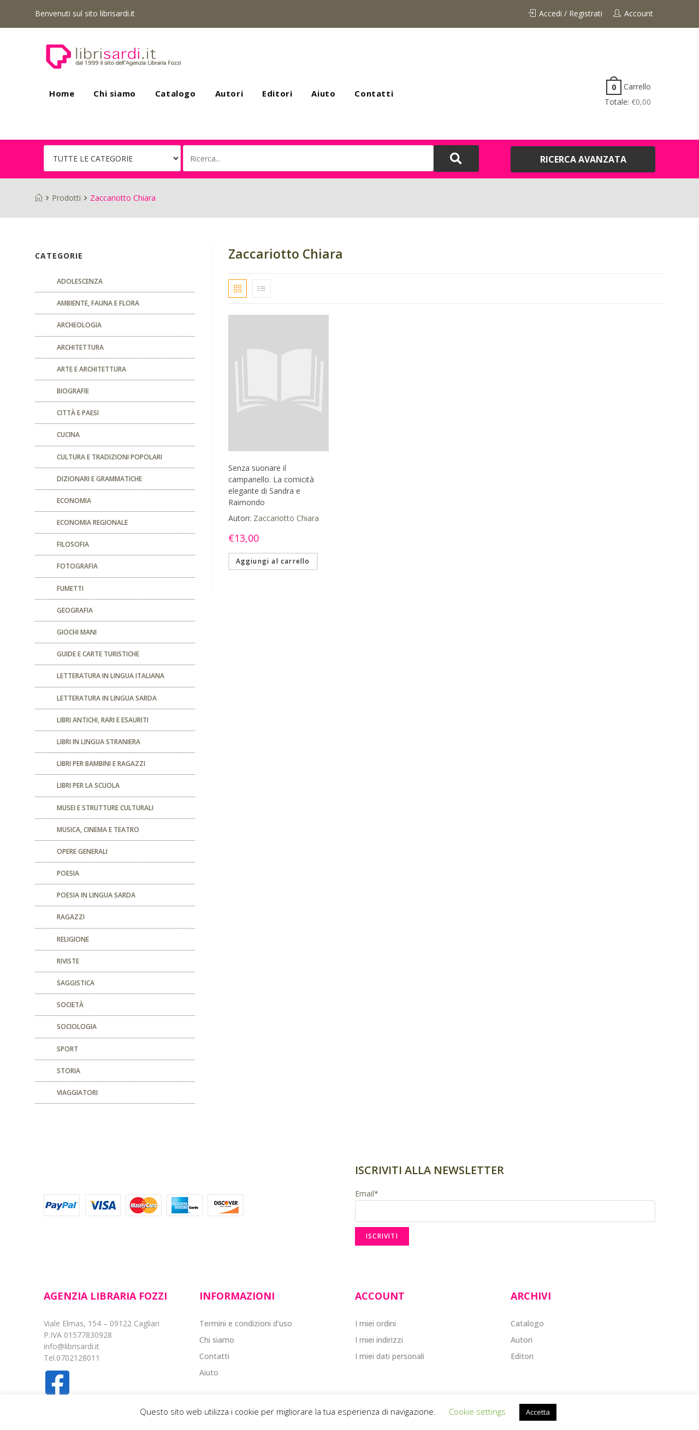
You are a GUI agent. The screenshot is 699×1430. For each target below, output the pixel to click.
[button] (583, 159)
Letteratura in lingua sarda (107, 698)
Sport (67, 1049)
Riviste (68, 961)
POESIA (68, 873)
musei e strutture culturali (105, 807)
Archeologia (79, 325)
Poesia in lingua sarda (96, 895)
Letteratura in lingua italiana (110, 675)
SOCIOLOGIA (77, 1026)
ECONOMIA (74, 500)
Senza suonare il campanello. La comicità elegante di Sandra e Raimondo (271, 485)
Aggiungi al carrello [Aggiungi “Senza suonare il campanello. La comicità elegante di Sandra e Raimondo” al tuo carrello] (273, 561)
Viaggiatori (77, 1092)
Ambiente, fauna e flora (98, 303)
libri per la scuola (88, 785)
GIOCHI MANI (77, 632)
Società (70, 1004)
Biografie (73, 391)
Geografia (75, 610)
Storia (68, 1070)
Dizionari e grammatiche (99, 478)
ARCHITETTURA (80, 347)
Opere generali (82, 851)
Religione (73, 939)
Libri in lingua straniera (98, 741)
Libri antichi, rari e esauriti (103, 720)
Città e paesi (78, 412)
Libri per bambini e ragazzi (101, 763)
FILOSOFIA (73, 544)
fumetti (70, 588)
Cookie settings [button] (477, 1411)
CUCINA (68, 434)
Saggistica (75, 983)
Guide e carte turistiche (98, 654)
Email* (505, 1205)
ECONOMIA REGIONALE (92, 522)
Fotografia (77, 566)
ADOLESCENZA (80, 281)
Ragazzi (71, 917)
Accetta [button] (538, 1412)
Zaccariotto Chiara (286, 518)
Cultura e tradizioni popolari (109, 457)
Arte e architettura (91, 369)
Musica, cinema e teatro (98, 829)
